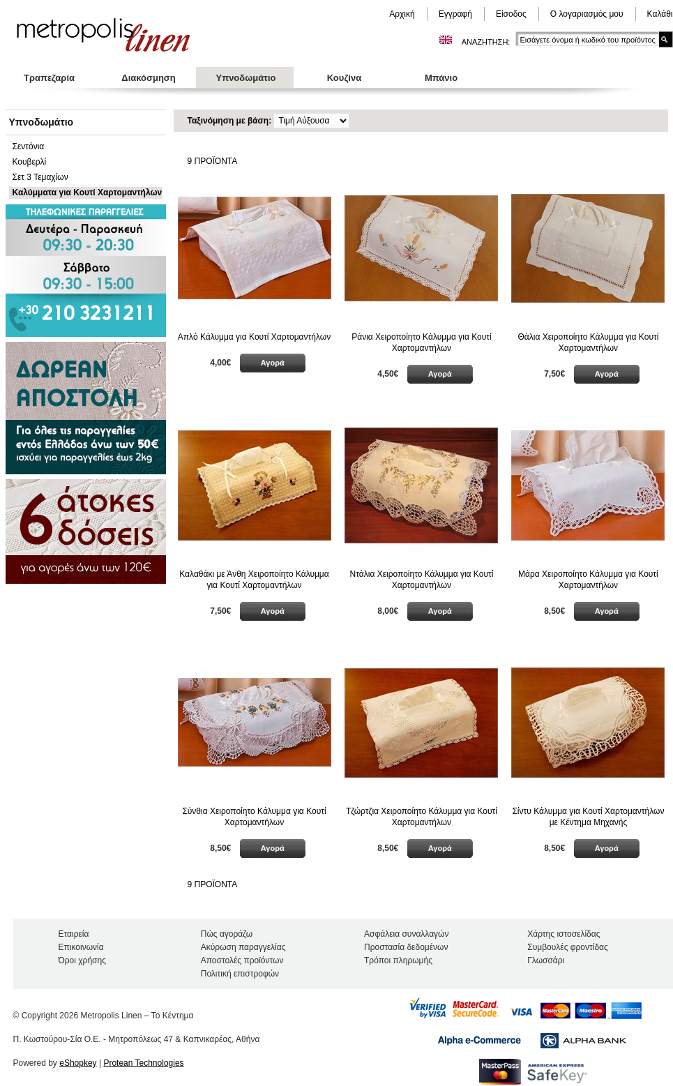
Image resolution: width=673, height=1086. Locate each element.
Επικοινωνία (81, 947)
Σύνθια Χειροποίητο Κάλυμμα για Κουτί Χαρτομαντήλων (254, 816)
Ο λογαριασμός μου (586, 14)
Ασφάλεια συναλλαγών (406, 934)
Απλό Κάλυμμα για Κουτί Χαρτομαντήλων (254, 337)
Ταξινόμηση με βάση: (231, 121)
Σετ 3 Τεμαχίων (40, 177)
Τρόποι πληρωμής (398, 960)
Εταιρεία (74, 934)
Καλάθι (660, 14)
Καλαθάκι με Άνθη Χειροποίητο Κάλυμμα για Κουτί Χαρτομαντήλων (253, 579)
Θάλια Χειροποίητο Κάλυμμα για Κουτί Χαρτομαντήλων (588, 342)
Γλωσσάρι (545, 960)
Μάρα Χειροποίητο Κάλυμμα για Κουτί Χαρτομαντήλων (588, 579)
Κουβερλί (30, 162)
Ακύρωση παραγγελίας (243, 947)
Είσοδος (511, 14)
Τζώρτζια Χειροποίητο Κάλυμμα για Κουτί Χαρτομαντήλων (421, 816)
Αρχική (401, 14)
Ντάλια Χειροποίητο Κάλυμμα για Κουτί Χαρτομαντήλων (422, 579)
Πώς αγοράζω (226, 934)
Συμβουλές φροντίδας (567, 947)
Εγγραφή (455, 14)
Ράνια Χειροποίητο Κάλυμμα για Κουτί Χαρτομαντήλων (421, 342)
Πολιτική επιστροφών (240, 974)
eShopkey (77, 1063)
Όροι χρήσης (82, 960)
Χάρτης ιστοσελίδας (563, 934)
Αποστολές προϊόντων (242, 960)
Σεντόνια (29, 146)
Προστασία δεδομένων (406, 947)
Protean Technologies (143, 1063)
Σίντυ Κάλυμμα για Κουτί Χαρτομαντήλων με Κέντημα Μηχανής (588, 816)
